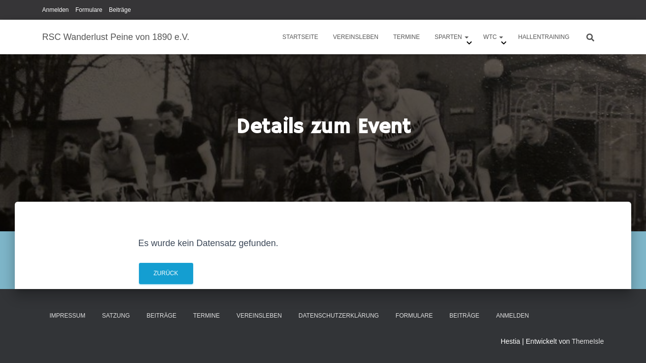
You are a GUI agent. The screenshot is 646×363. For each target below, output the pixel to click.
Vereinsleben (355, 37)
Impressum (68, 315)
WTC (493, 37)
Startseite (300, 37)
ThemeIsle (588, 341)
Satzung (116, 315)
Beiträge (120, 9)
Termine (406, 37)
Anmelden (55, 9)
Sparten (452, 37)
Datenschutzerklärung (339, 315)
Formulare (88, 9)
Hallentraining (543, 37)
